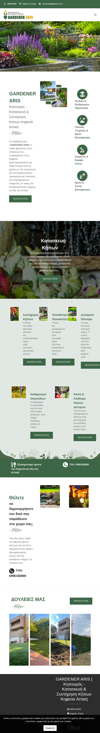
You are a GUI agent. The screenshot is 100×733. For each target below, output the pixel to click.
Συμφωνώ (50, 728)
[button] (7, 46)
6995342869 (11, 4)
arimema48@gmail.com (52, 4)
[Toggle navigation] (95, 14)
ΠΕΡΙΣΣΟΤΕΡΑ (20, 199)
